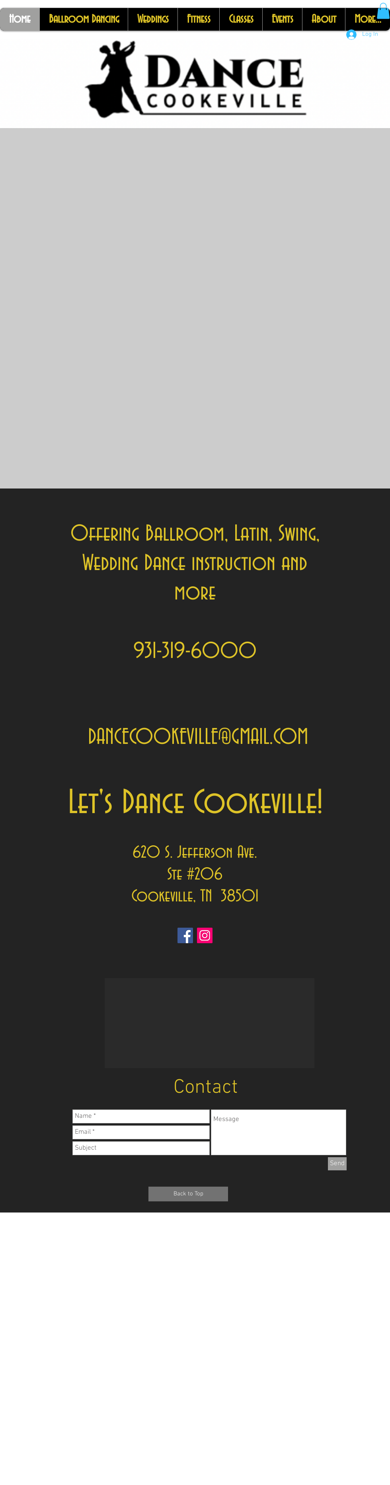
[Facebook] (185, 935)
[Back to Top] (188, 1194)
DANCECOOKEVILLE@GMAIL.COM (198, 737)
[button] (383, 11)
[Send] (337, 1163)
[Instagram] (205, 935)
